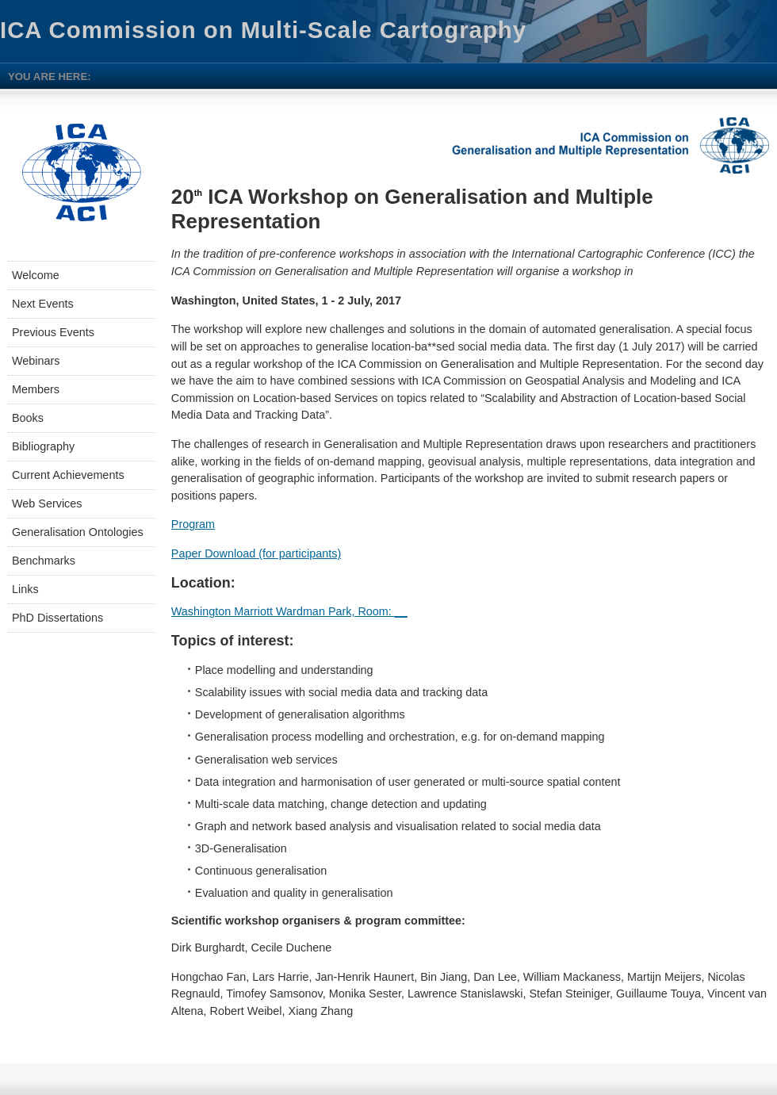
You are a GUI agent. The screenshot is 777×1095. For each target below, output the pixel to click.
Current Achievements (68, 475)
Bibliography (43, 446)
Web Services (47, 503)
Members (35, 389)
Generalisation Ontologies (78, 532)
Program (193, 524)
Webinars (36, 360)
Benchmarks (43, 560)
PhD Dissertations (57, 617)
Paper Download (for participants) (256, 553)
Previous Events (53, 332)
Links (25, 589)
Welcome (35, 275)
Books (28, 418)
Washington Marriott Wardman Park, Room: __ (289, 611)
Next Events (43, 303)
